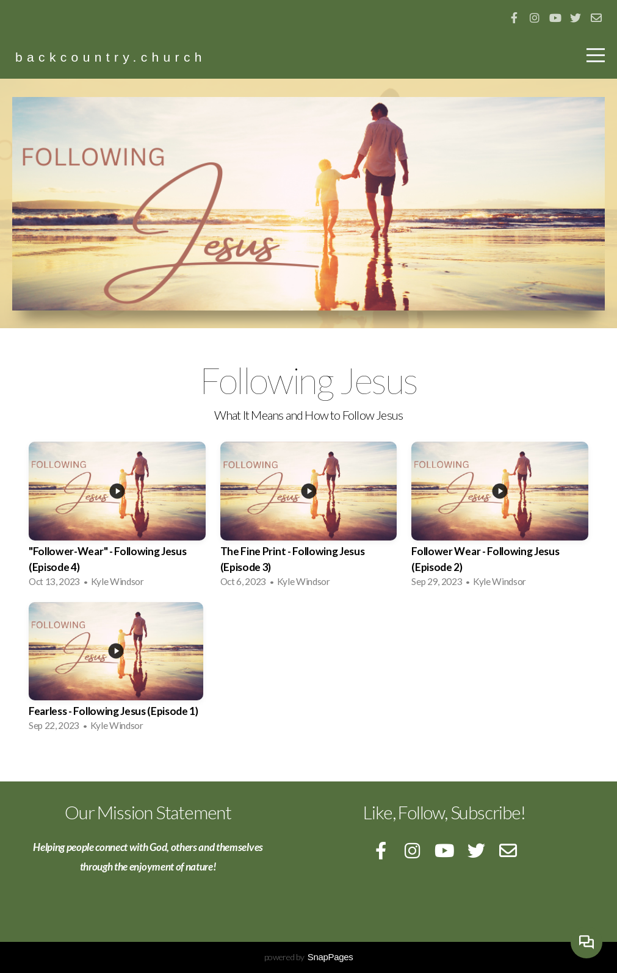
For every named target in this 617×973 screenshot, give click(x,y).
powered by (308, 957)
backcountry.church (110, 57)
